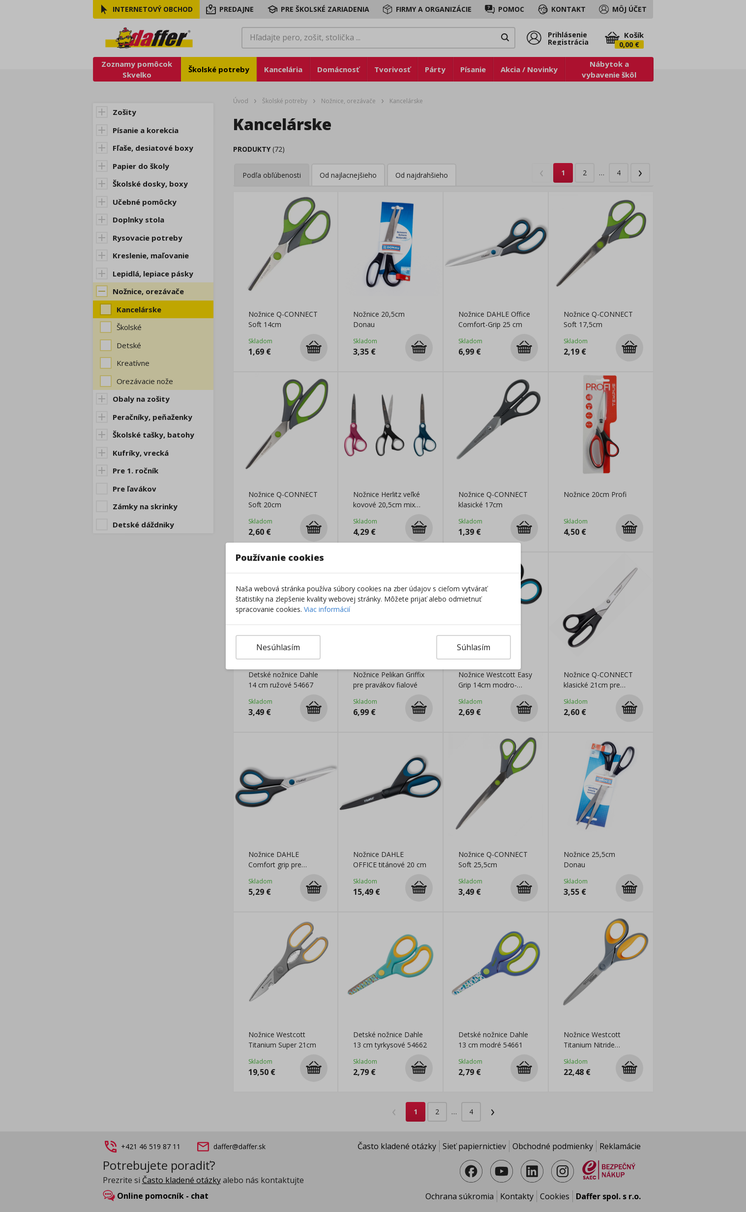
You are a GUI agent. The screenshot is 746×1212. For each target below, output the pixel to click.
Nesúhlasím (278, 647)
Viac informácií (327, 609)
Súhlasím (473, 647)
